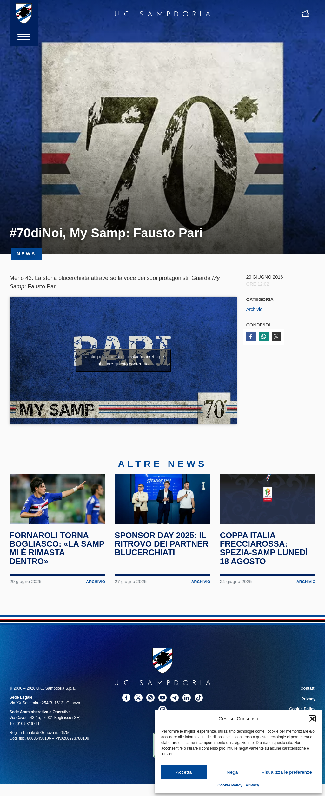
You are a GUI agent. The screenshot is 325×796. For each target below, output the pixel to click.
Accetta (184, 772)
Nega (232, 772)
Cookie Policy (229, 785)
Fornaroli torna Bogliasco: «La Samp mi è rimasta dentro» (50, 552)
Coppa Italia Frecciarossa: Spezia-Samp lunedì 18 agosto (264, 552)
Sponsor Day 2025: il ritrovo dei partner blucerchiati (162, 547)
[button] (312, 718)
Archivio (254, 309)
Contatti (308, 692)
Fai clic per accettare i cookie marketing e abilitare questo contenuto (123, 360)
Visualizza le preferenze (287, 772)
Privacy (252, 785)
